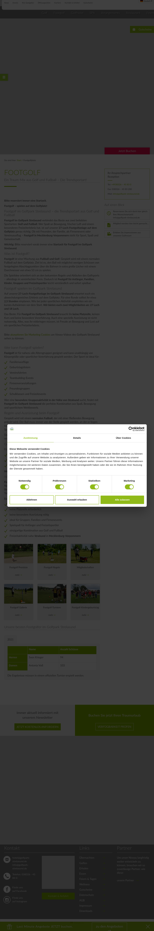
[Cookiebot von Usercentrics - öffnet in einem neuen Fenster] (130, 429)
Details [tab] (77, 438)
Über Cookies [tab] (123, 438)
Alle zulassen (122, 499)
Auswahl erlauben (77, 499)
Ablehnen (31, 499)
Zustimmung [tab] (31, 438)
